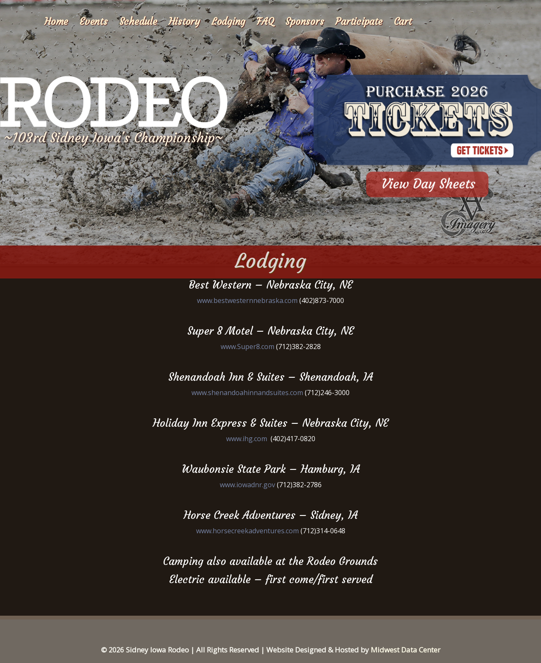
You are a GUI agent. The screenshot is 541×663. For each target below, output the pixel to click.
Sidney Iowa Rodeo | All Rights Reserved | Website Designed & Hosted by (248, 650)
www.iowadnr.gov (247, 484)
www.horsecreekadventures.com (247, 530)
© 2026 (112, 650)
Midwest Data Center (405, 650)
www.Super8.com (247, 346)
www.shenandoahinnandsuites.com (247, 392)
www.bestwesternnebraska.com (247, 300)
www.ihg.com (246, 438)
